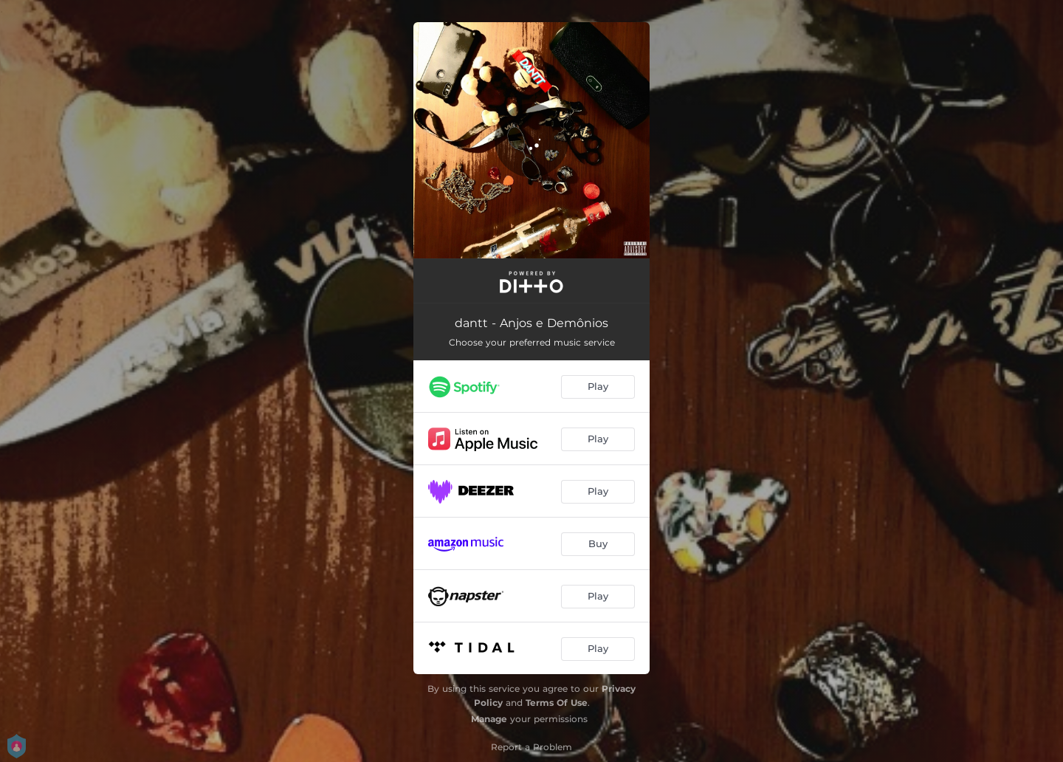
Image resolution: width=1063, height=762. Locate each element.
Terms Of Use (557, 702)
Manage (489, 718)
